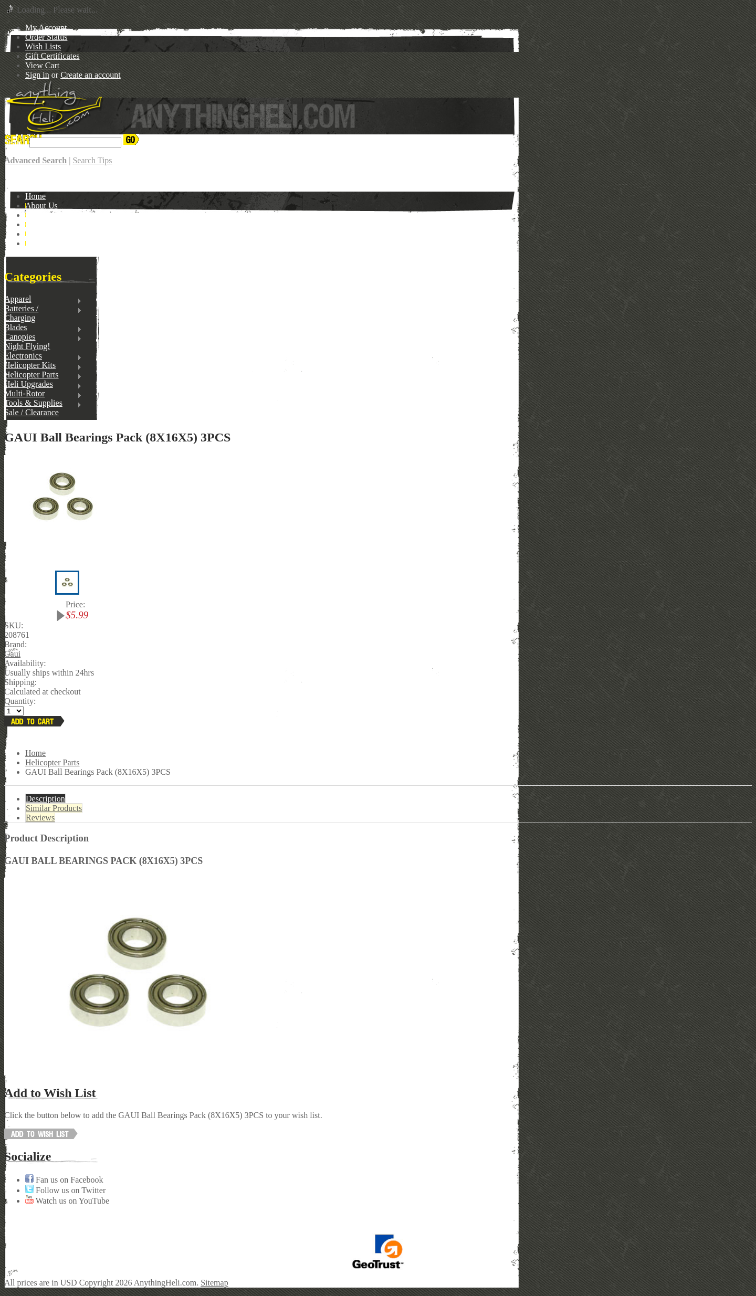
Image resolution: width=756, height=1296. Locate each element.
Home (35, 753)
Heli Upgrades (43, 384)
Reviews (40, 817)
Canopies (43, 337)
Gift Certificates (52, 55)
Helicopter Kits (43, 365)
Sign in (37, 74)
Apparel (43, 299)
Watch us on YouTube (67, 1200)
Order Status (46, 37)
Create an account (90, 74)
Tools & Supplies (43, 403)
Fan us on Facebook (64, 1179)
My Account (46, 27)
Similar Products (54, 808)
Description (45, 798)
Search (15, 142)
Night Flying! (27, 346)
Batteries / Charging (43, 313)
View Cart (42, 65)
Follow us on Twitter (65, 1190)
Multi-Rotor (43, 393)
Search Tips (92, 160)
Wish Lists (43, 46)
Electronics (43, 356)
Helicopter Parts (43, 375)
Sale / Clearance (31, 412)
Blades (43, 327)
